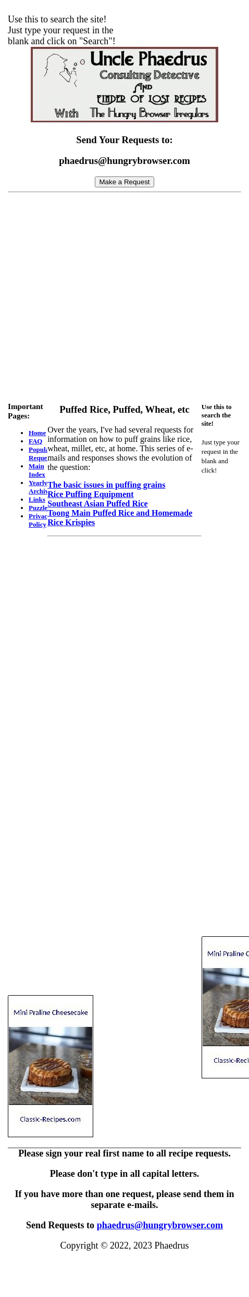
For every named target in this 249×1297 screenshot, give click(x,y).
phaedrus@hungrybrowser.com (160, 1225)
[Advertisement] (120, 294)
